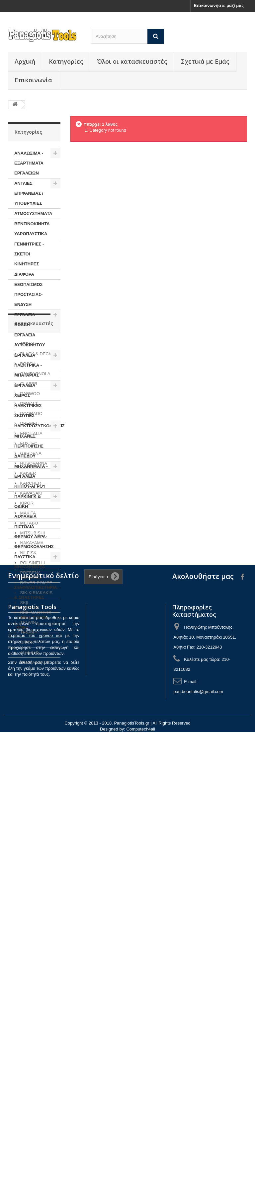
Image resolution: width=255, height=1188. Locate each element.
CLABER (28, 710)
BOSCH (27, 690)
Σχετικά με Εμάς (205, 61)
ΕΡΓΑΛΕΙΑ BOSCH (24, 319)
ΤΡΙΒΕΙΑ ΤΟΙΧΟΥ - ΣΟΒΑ (31, 622)
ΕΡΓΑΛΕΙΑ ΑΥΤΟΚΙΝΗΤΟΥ (29, 339)
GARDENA (30, 780)
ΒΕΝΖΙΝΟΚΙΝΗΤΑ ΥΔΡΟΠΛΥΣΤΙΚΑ (32, 228)
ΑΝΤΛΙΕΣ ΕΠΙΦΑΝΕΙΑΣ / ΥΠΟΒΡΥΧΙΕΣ (28, 193)
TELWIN (27, 949)
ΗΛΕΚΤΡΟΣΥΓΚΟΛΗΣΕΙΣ (37, 425)
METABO (28, 849)
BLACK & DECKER (38, 680)
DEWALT (28, 730)
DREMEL (28, 750)
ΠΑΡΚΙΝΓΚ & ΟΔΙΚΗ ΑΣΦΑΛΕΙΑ (27, 506)
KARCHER (30, 809)
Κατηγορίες (66, 61)
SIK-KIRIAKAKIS (35, 919)
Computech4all (140, 1184)
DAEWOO (29, 720)
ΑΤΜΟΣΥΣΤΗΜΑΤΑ (33, 213)
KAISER (27, 800)
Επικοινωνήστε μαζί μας (219, 5)
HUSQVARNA (33, 790)
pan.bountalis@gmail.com (198, 1147)
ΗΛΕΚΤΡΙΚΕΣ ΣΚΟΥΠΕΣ (28, 410)
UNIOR (26, 969)
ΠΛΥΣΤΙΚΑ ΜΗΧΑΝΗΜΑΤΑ (29, 561)
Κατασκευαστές (34, 653)
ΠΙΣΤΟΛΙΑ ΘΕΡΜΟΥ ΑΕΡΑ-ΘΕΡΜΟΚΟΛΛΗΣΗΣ (34, 536)
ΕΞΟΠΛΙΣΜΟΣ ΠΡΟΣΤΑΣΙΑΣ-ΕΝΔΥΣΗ (28, 294)
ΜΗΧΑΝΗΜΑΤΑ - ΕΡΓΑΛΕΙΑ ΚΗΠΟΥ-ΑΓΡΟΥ (31, 476)
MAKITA (27, 839)
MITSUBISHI (32, 859)
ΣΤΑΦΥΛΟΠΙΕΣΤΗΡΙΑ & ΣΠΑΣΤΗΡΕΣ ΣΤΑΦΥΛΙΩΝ (35, 597)
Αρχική (25, 61)
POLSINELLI (32, 889)
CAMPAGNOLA (34, 700)
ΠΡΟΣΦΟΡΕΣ (28, 577)
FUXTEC (28, 770)
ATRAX (26, 670)
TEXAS (26, 959)
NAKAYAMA (31, 869)
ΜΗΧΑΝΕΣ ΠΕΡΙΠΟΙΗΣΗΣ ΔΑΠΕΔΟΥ (28, 446)
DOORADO (30, 740)
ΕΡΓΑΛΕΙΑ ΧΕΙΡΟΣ (24, 390)
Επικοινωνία (33, 80)
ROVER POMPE (35, 909)
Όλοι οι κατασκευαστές (132, 61)
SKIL (24, 929)
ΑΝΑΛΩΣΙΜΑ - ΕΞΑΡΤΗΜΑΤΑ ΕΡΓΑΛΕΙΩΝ (28, 163)
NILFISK (28, 879)
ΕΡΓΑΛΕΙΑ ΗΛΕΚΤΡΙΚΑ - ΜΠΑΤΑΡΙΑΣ (28, 365)
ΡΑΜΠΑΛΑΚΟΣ (34, 989)
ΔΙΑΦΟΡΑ (24, 274)
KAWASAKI (30, 819)
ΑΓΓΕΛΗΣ (29, 979)
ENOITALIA (30, 760)
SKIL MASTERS (35, 939)
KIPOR (26, 829)
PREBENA (30, 899)
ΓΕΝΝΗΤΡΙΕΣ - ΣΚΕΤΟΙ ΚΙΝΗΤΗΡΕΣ (29, 254)
